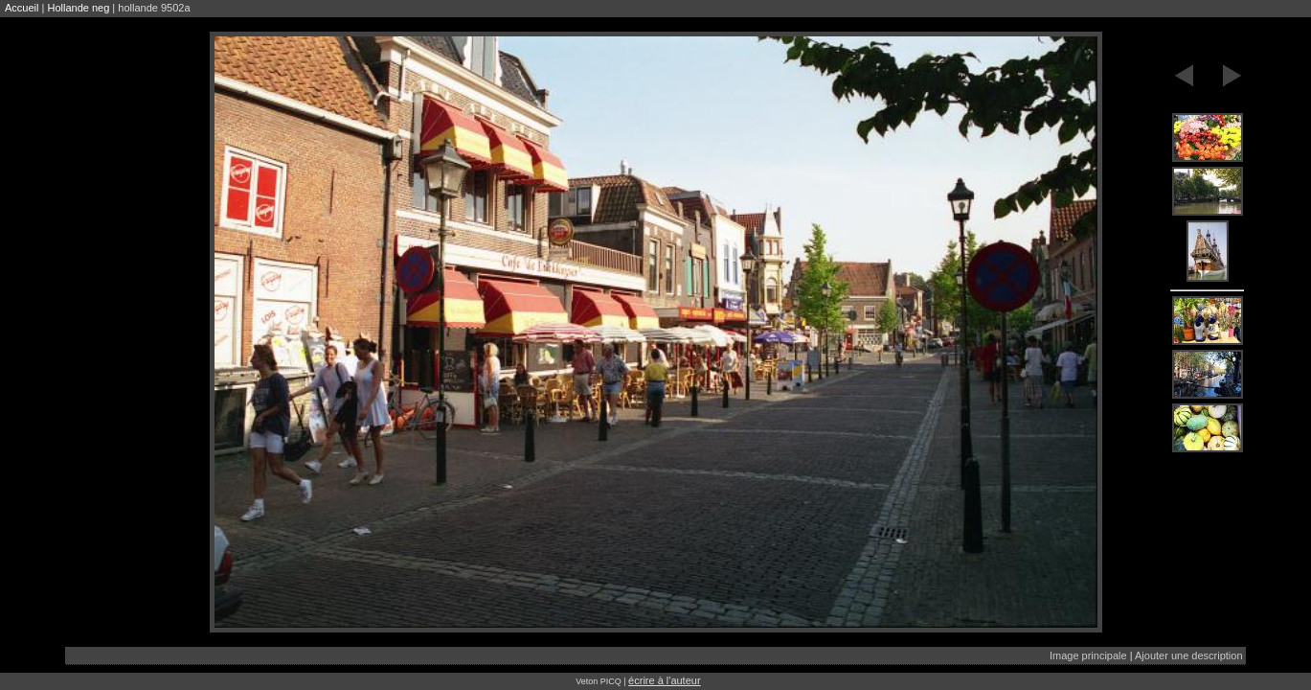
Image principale (1088, 655)
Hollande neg (78, 7)
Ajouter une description (1189, 655)
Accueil (21, 7)
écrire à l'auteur (664, 680)
